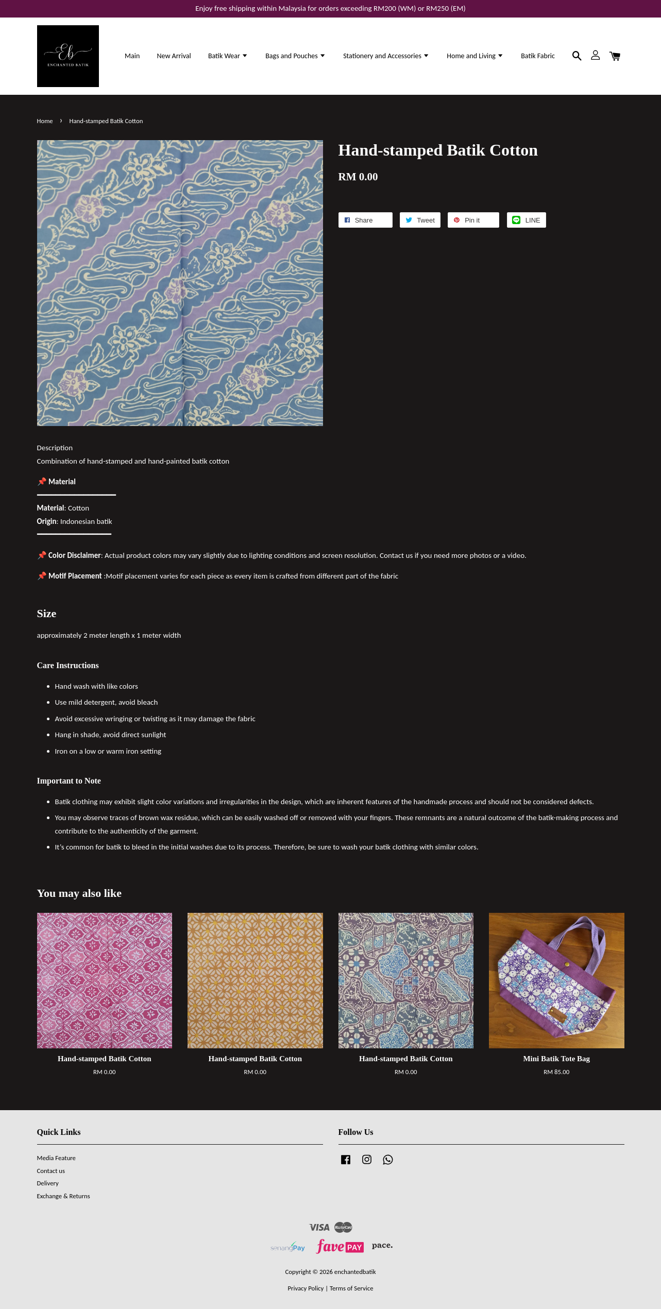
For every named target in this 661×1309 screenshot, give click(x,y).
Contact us (51, 1171)
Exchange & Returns (63, 1196)
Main (132, 56)
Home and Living (475, 56)
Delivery (48, 1183)
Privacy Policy (305, 1288)
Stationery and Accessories (386, 56)
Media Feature (56, 1158)
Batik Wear (228, 56)
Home (45, 121)
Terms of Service (352, 1288)
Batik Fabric (538, 56)
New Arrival (174, 56)
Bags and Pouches (295, 56)
